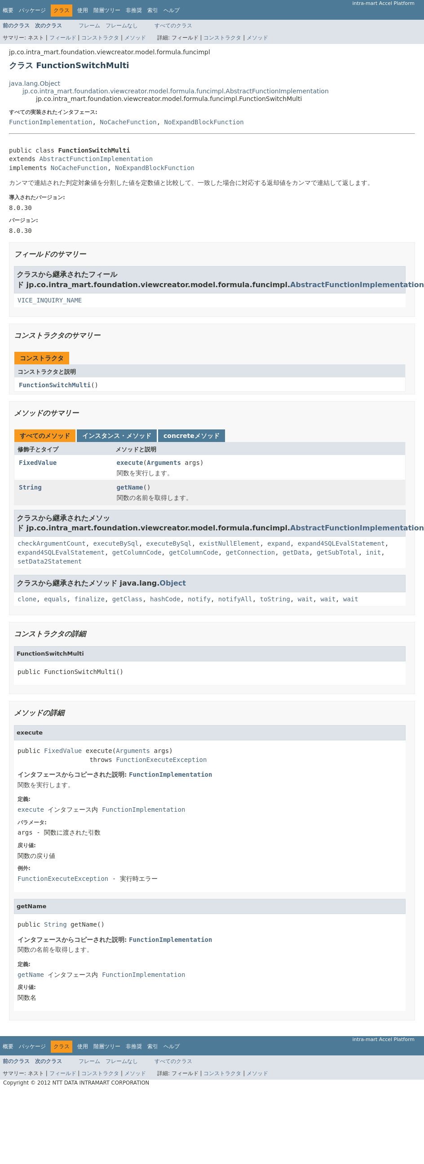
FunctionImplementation (50, 122)
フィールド (62, 38)
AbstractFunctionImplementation (96, 158)
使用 (82, 10)
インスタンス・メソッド (116, 435)
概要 (8, 10)
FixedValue (38, 462)
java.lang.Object (34, 83)
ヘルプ (171, 10)
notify (199, 599)
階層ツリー (106, 10)
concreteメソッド (191, 435)
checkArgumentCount (52, 543)
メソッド (135, 38)
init (373, 552)
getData (296, 552)
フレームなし (122, 25)
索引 (152, 10)
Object (172, 583)
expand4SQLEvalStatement (341, 543)
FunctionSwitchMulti (55, 385)
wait (305, 599)
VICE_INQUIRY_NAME (50, 300)
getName (130, 487)
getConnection (250, 552)
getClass (127, 599)
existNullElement (229, 543)
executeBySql (116, 543)
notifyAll (235, 599)
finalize (89, 599)
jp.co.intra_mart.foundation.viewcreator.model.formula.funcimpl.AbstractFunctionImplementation (175, 91)
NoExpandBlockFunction (204, 122)
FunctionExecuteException (161, 759)
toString (275, 599)
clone (27, 599)
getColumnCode (137, 552)
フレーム (89, 25)
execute (130, 462)
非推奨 (134, 10)
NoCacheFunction (128, 122)
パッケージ (32, 10)
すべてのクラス (173, 25)
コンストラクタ (100, 38)
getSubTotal (337, 552)
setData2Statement (50, 561)
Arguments (164, 462)
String (30, 487)
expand (278, 543)
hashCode (165, 599)
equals (55, 599)
